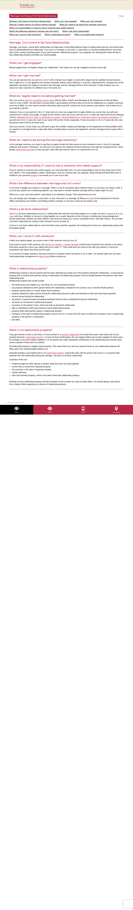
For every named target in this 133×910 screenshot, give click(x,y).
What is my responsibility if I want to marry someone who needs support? (41, 28)
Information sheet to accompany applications (100, 117)
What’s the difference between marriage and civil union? (34, 31)
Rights (17, 412)
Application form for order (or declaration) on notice (38, 117)
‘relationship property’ (34, 337)
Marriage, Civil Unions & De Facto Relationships (30, 21)
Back (122, 16)
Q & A (50, 412)
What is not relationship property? (89, 34)
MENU (124, 4)
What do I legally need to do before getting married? (32, 24)
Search (119, 6)
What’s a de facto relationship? (75, 31)
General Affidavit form (70, 117)
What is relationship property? (58, 34)
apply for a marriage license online (39, 100)
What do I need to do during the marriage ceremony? (83, 24)
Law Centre (116, 412)
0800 (83, 412)
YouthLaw (71, 5)
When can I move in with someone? (25, 34)
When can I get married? (91, 21)
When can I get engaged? (65, 21)
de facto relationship (70, 334)
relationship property (55, 353)
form (92, 198)
